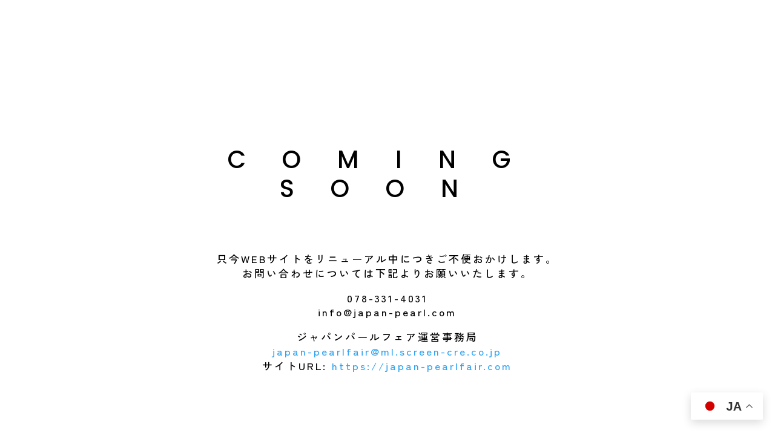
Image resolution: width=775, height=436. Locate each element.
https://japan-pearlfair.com (422, 365)
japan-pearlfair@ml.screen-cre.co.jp (387, 351)
